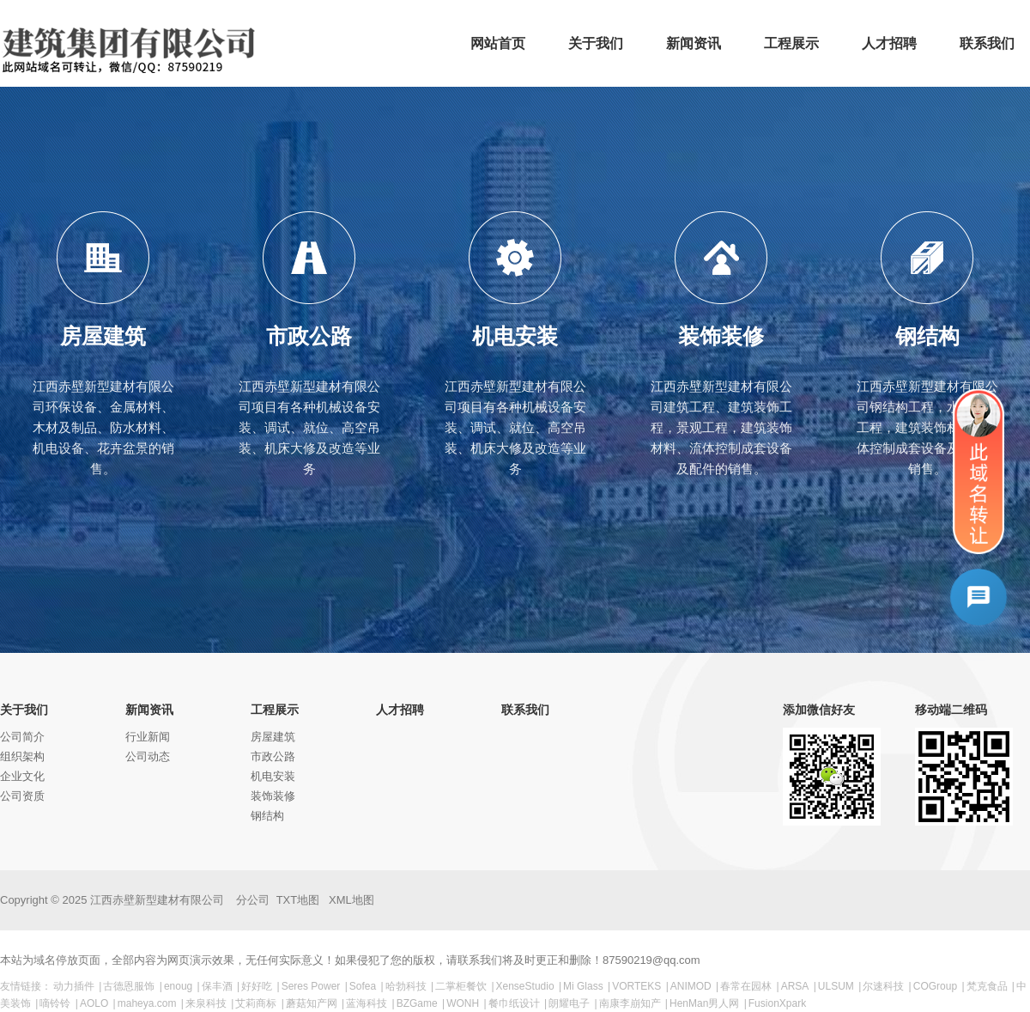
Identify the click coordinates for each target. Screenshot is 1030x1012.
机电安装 (273, 776)
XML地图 (351, 899)
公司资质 (22, 795)
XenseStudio (525, 986)
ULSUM (836, 986)
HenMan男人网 (704, 1003)
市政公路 (273, 756)
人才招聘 (400, 709)
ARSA (795, 986)
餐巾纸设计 (514, 1003)
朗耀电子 (569, 1003)
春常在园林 (746, 986)
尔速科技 (883, 986)
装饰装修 (273, 795)
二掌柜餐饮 (461, 986)
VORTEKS (636, 986)
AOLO (94, 1003)
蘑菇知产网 (311, 1003)
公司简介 (22, 736)
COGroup (935, 986)
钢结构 (267, 815)
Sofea (362, 986)
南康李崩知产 (630, 1003)
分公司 (253, 899)
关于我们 (24, 709)
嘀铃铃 (54, 1003)
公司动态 (147, 756)
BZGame (417, 1003)
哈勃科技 (406, 986)
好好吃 (256, 986)
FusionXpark (777, 1003)
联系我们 (525, 709)
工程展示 (275, 709)
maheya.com (147, 1003)
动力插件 (73, 986)
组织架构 (22, 756)
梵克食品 (987, 986)
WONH (462, 1003)
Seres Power (311, 986)
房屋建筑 (273, 736)
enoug (178, 986)
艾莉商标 (255, 1003)
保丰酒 (217, 986)
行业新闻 (147, 736)
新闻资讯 (149, 709)
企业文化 (22, 776)
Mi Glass (583, 986)
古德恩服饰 (128, 986)
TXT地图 (298, 899)
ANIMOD (691, 986)
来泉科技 (206, 1003)
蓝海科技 (366, 1003)
